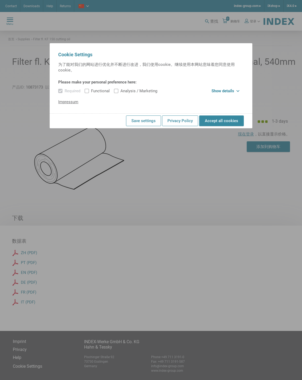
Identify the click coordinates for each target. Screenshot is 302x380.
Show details (225, 91)
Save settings (143, 120)
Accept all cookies (221, 120)
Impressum (68, 101)
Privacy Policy (180, 120)
